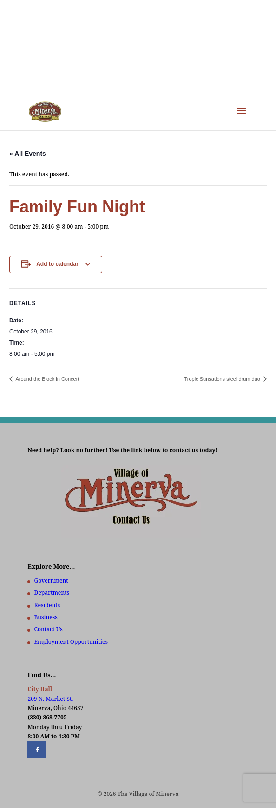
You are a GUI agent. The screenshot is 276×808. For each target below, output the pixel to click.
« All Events (27, 153)
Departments (51, 592)
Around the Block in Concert (46, 379)
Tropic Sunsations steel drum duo (223, 379)
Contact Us (48, 629)
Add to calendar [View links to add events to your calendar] (57, 264)
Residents (47, 605)
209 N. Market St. (50, 699)
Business (45, 617)
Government (51, 580)
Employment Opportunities (71, 642)
